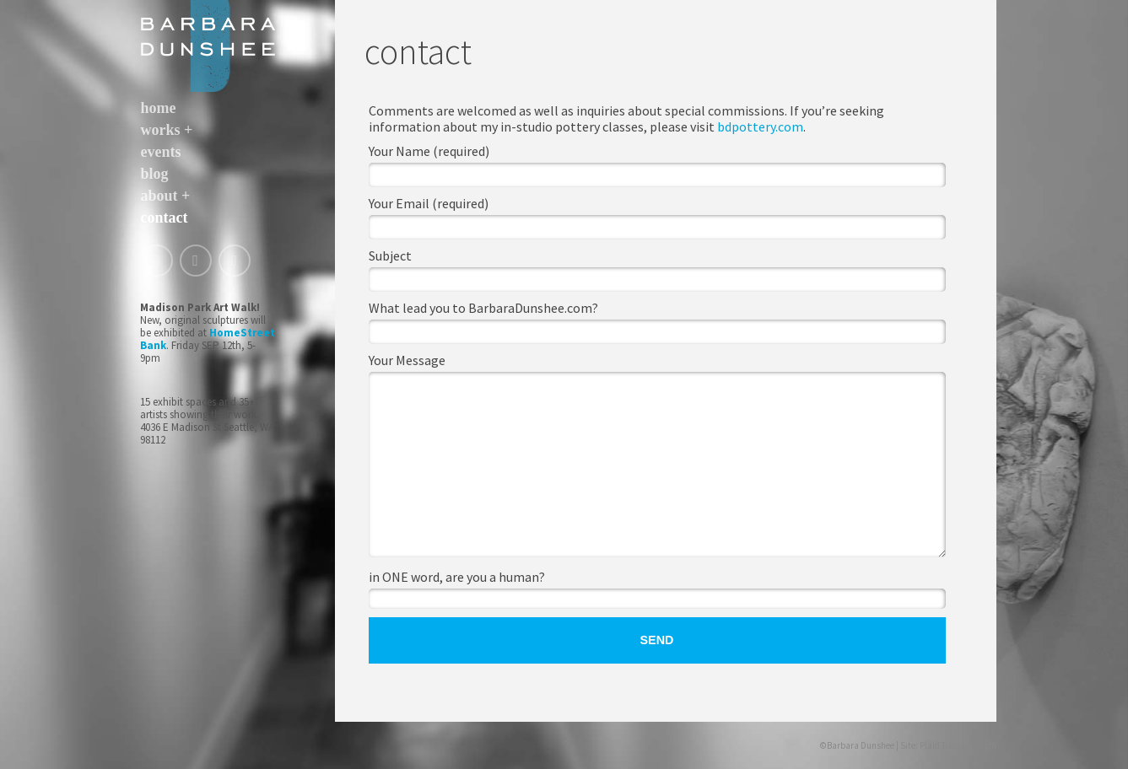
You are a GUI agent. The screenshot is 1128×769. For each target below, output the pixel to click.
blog (155, 173)
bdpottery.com (760, 126)
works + (167, 129)
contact (164, 217)
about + (166, 195)
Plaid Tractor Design (958, 745)
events (161, 151)
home (158, 107)
